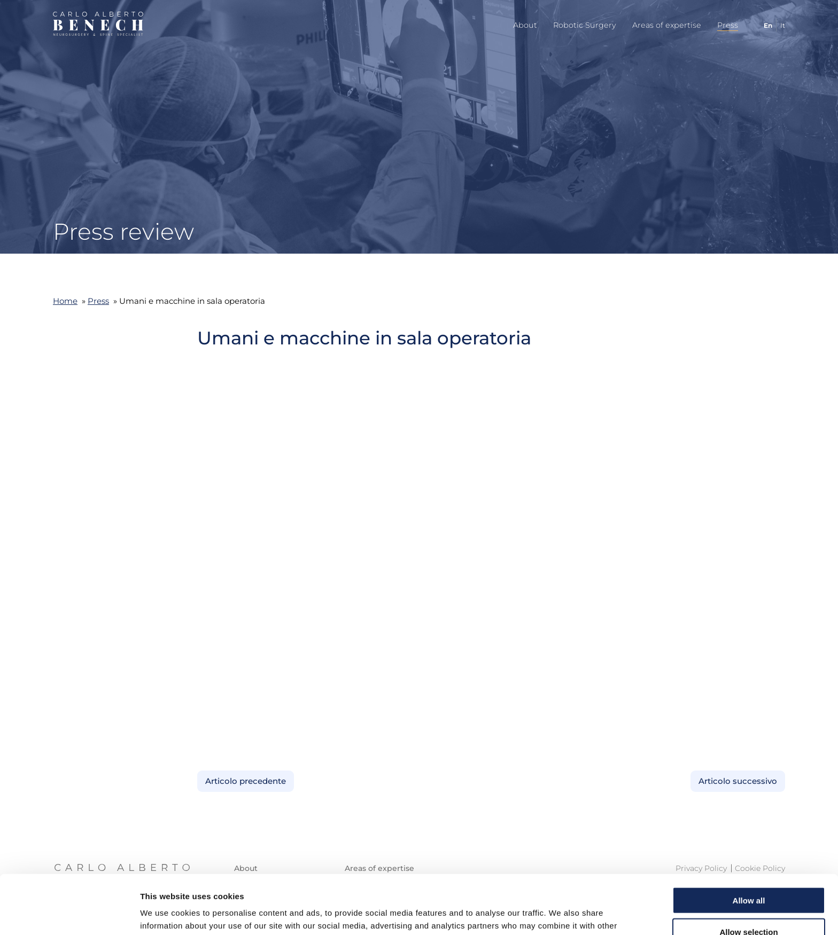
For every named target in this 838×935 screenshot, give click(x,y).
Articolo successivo (738, 781)
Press (727, 25)
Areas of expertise (666, 25)
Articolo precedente (245, 781)
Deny (749, 903)
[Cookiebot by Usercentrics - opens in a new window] (69, 914)
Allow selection (748, 872)
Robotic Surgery (584, 25)
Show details (561, 913)
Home (65, 301)
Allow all (749, 841)
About (525, 25)
